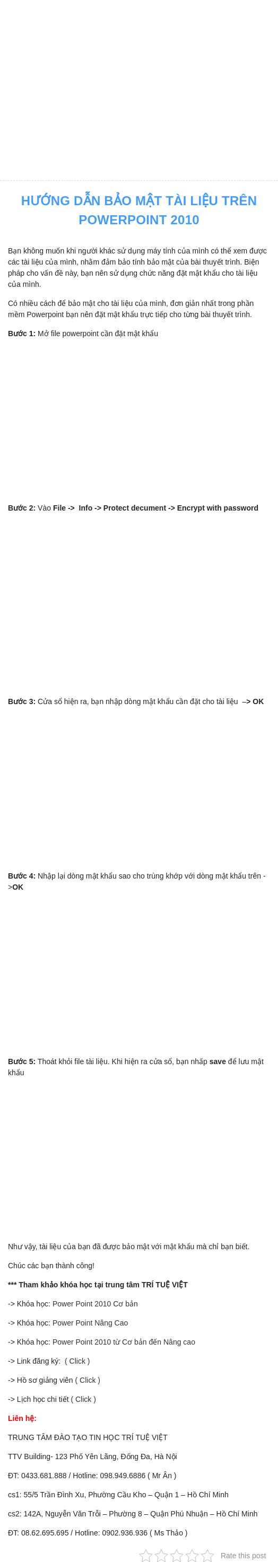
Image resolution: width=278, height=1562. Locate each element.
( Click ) (76, 1361)
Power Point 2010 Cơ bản (95, 1304)
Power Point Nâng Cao (90, 1323)
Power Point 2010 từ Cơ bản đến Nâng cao (124, 1342)
